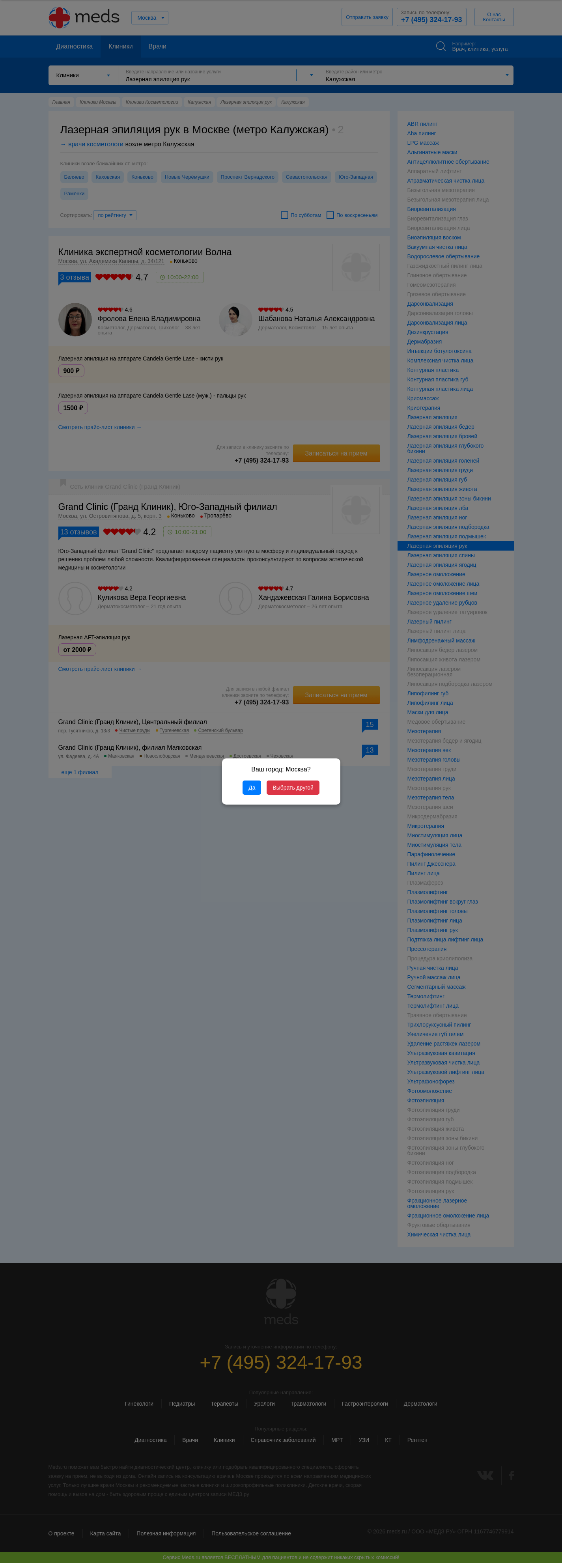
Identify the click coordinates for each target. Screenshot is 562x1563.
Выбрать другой (293, 787)
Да (251, 787)
